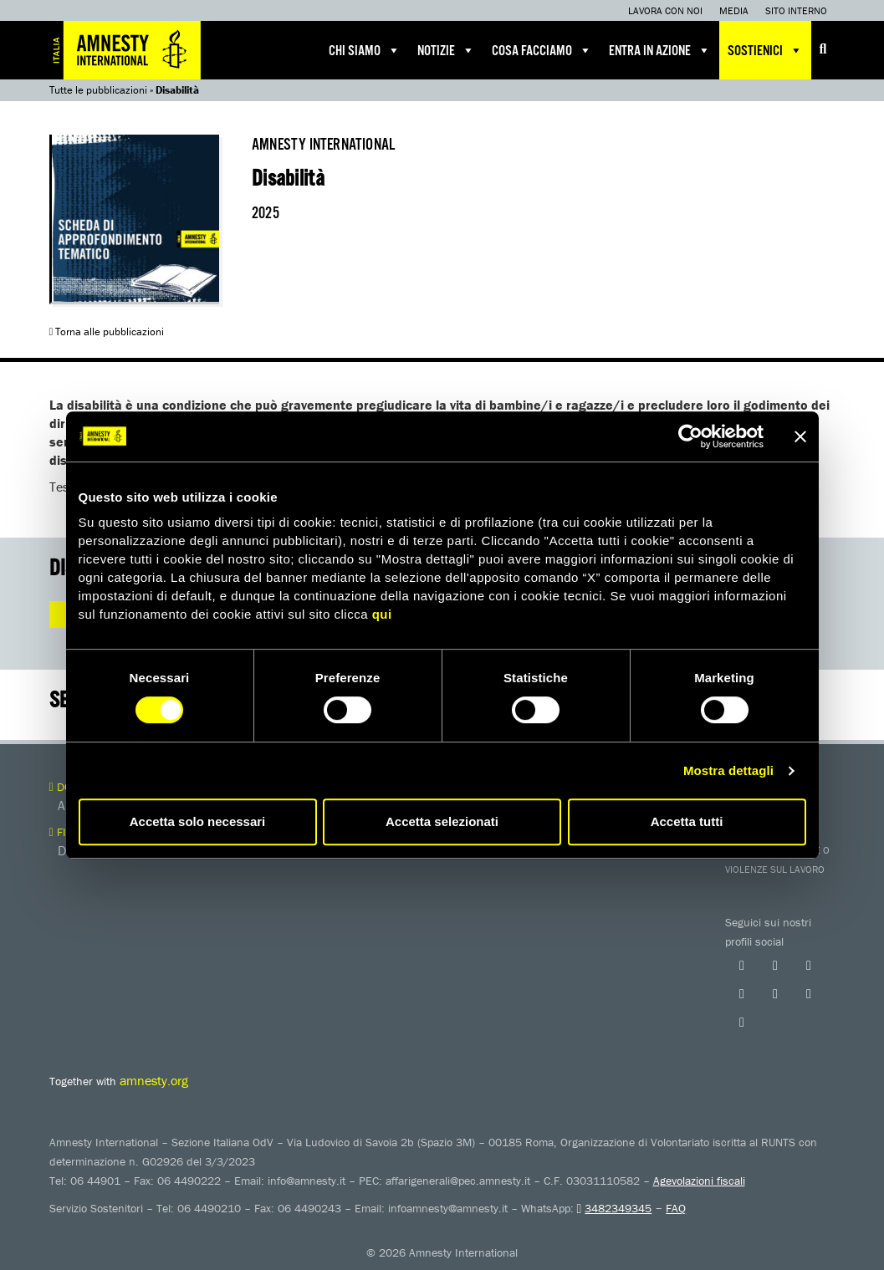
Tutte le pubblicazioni (98, 90)
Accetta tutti (687, 821)
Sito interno (796, 10)
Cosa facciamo (542, 50)
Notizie (446, 50)
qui (382, 614)
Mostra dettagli (728, 770)
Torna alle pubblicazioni (107, 331)
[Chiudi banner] (800, 436)
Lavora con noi (665, 10)
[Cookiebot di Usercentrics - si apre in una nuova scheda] (690, 436)
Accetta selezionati (442, 821)
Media (734, 10)
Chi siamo (365, 50)
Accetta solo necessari (198, 821)
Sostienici (765, 50)
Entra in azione (660, 50)
